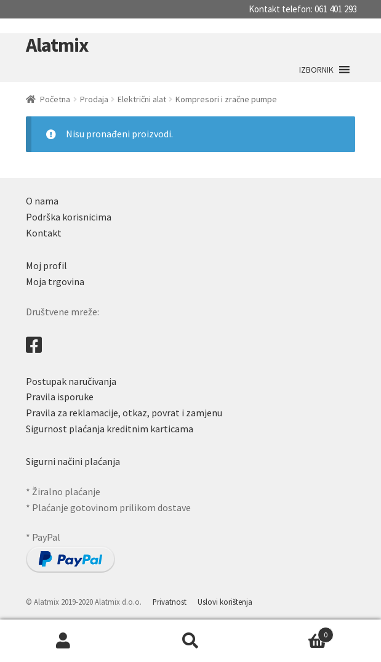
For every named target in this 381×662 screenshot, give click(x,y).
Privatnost (169, 602)
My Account (63, 641)
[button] (316, 69)
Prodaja (94, 99)
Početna (55, 99)
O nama (42, 201)
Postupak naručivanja (71, 381)
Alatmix (57, 45)
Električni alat (142, 99)
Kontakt (44, 233)
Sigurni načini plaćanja (73, 461)
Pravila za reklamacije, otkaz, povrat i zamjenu (124, 412)
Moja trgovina (55, 281)
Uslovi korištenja (225, 602)
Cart (294, 632)
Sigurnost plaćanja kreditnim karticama (109, 428)
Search (190, 641)
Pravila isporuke (60, 396)
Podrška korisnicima (68, 217)
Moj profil (46, 265)
